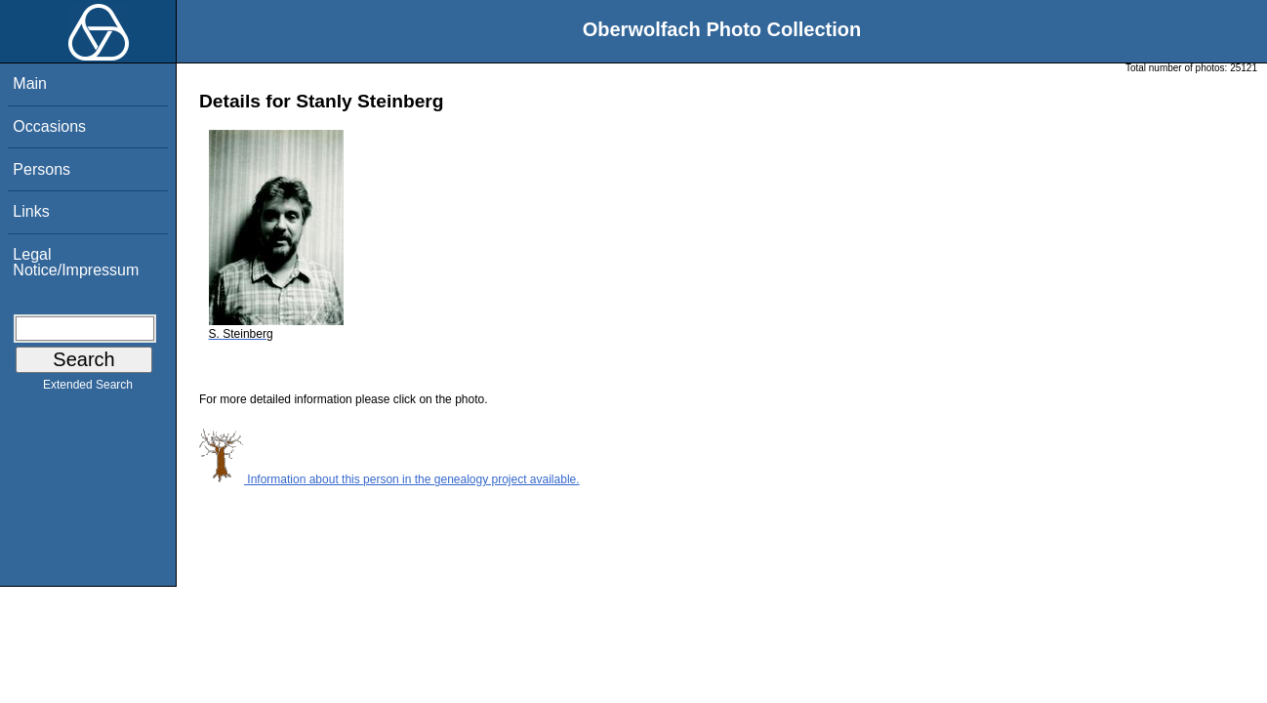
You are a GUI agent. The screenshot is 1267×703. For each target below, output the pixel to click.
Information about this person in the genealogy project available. (389, 479)
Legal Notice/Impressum (76, 262)
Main (30, 83)
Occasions (49, 126)
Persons (41, 169)
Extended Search (88, 388)
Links (31, 211)
